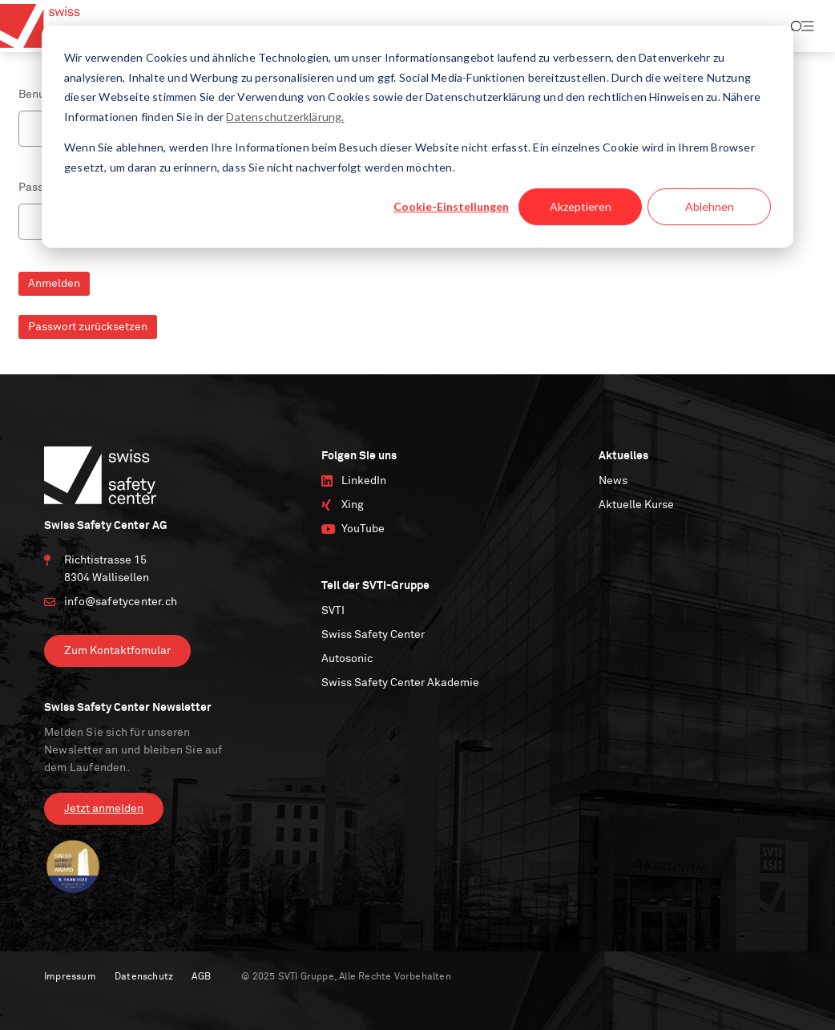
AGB (201, 977)
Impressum (70, 977)
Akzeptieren (580, 206)
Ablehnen (709, 206)
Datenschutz (144, 977)
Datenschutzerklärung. (285, 116)
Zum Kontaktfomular (117, 650)
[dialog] (417, 137)
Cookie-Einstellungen (451, 206)
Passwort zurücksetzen (87, 327)
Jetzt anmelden (103, 808)
